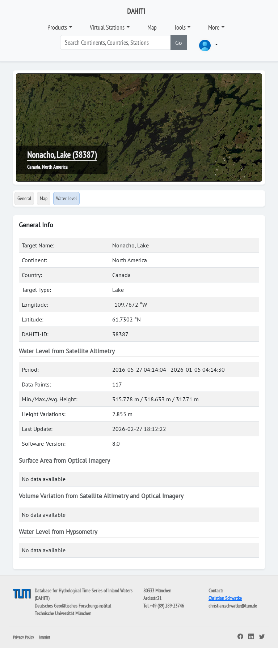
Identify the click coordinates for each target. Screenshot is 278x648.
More (213, 27)
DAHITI (136, 11)
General (24, 198)
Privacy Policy (23, 637)
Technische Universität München (63, 613)
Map (152, 27)
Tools (180, 27)
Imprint (44, 637)
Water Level (66, 198)
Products (57, 27)
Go (178, 42)
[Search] (115, 42)
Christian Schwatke (225, 598)
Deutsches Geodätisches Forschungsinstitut (73, 605)
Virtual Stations (107, 27)
